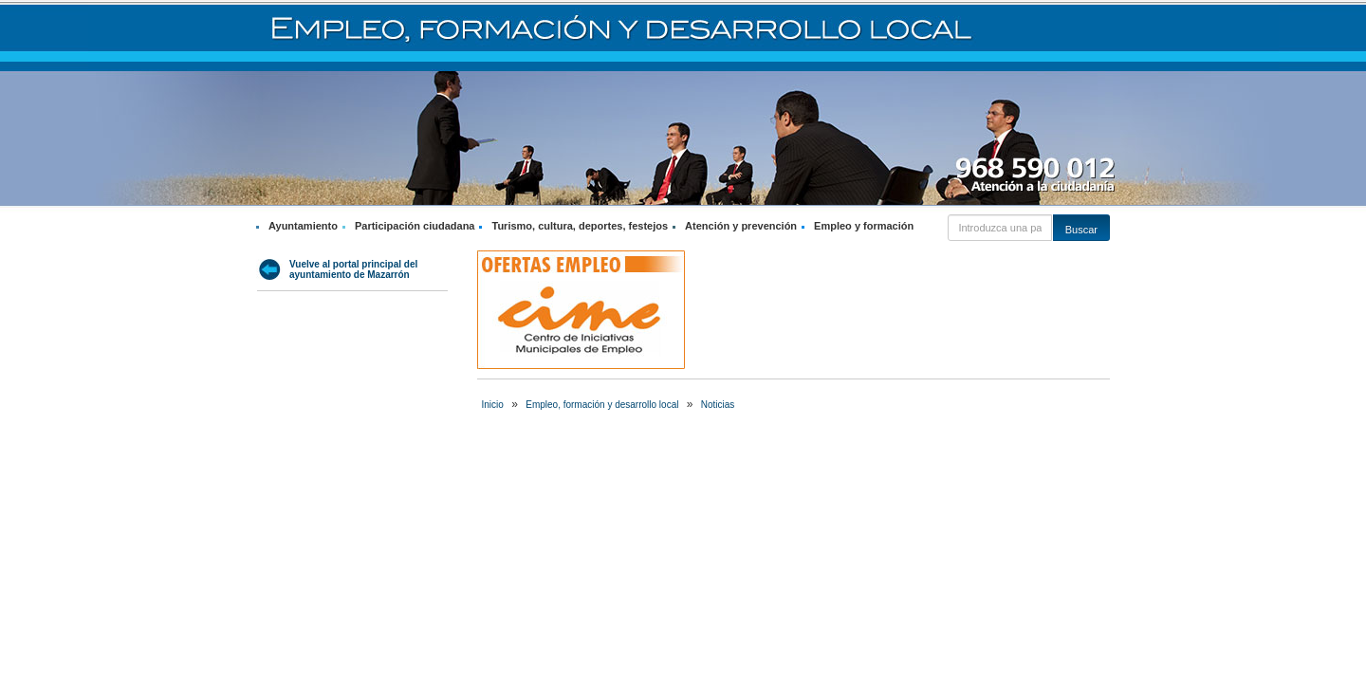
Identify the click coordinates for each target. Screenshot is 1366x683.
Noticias (718, 404)
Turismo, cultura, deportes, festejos (579, 225)
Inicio (493, 404)
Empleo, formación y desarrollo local (602, 404)
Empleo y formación (864, 225)
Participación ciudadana (415, 225)
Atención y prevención (741, 225)
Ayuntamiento (303, 225)
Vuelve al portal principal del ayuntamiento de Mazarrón (353, 269)
